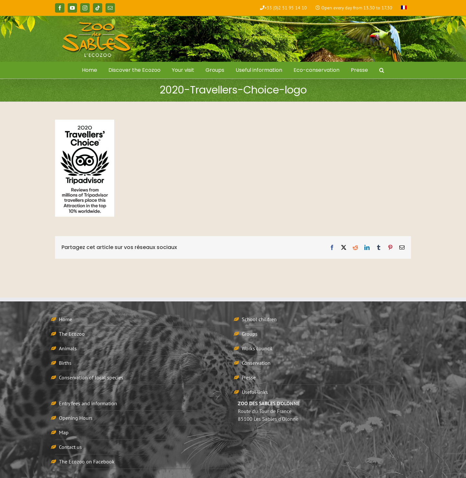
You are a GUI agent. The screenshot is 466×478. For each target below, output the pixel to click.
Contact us (70, 447)
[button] (382, 70)
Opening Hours (76, 418)
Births (65, 363)
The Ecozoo (72, 334)
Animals (68, 348)
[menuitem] (404, 8)
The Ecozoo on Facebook (87, 461)
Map (64, 432)
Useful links (255, 392)
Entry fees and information (88, 403)
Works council (257, 348)
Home (65, 319)
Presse (249, 377)
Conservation (256, 363)
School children (259, 319)
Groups (250, 334)
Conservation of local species (91, 377)
